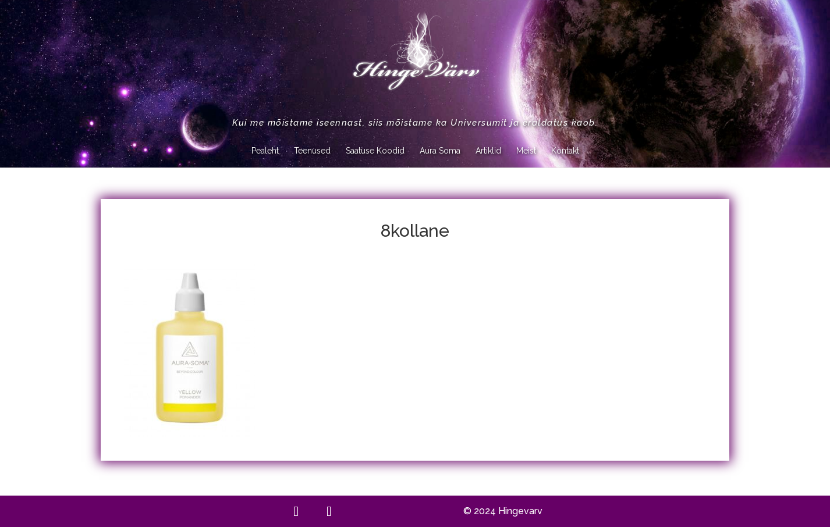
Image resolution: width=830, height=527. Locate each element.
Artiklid (488, 151)
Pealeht (265, 151)
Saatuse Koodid (375, 151)
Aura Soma (440, 151)
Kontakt (565, 151)
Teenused (312, 151)
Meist (526, 151)
